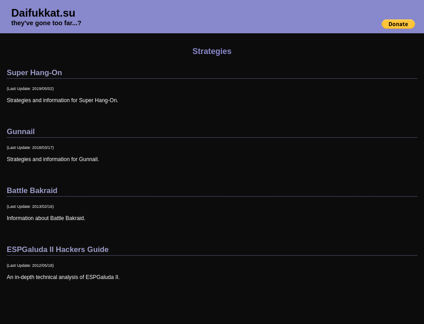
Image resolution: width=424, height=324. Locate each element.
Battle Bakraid (32, 190)
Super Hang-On (34, 72)
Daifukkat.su (43, 13)
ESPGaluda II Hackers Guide (58, 249)
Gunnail (21, 131)
